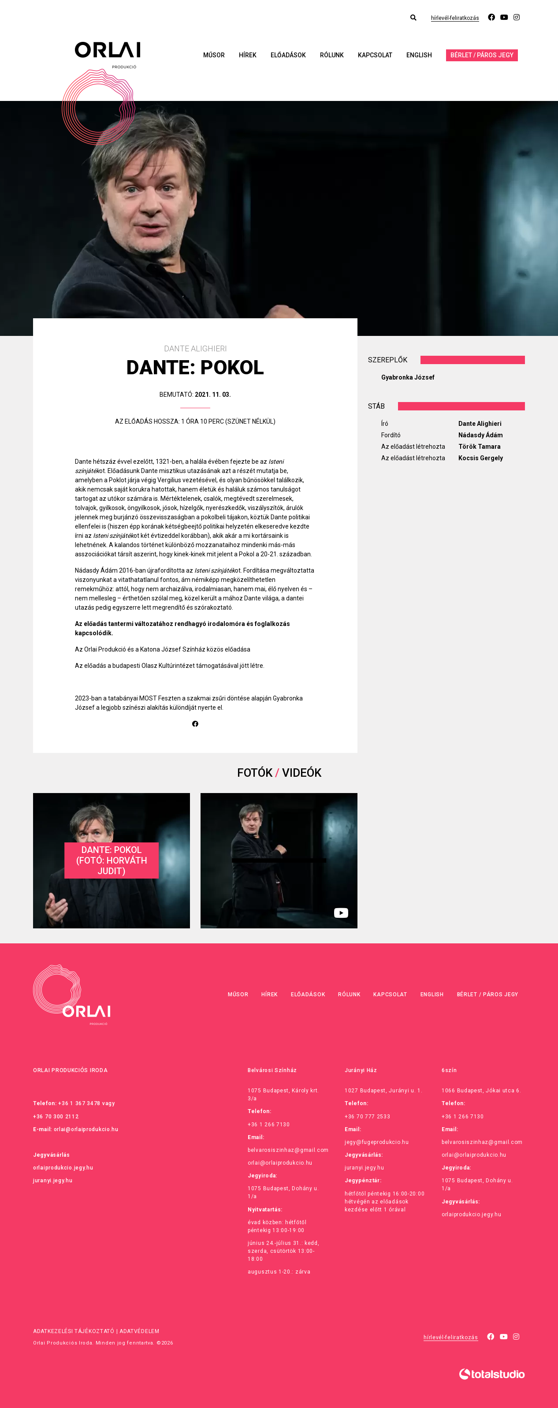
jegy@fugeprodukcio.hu (377, 1142)
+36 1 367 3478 (79, 1103)
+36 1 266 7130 (269, 1124)
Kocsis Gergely (480, 458)
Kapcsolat (375, 55)
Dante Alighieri (480, 423)
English (419, 55)
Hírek (248, 55)
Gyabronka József (408, 377)
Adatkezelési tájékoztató (74, 1331)
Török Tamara (479, 446)
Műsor (214, 55)
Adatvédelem (139, 1331)
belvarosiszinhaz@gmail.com (288, 1150)
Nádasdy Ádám (480, 435)
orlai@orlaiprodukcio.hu (86, 1129)
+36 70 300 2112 (56, 1117)
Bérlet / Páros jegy (481, 55)
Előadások (288, 55)
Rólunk (332, 55)
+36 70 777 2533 (368, 1117)
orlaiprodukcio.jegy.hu (63, 1168)
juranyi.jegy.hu (53, 1180)
